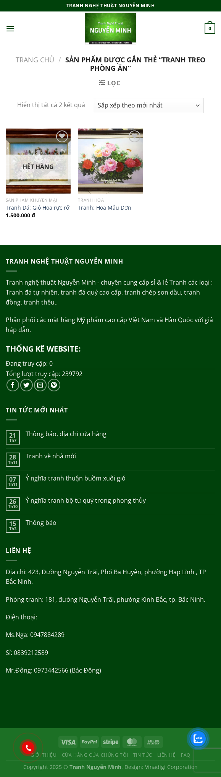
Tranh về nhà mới (51, 456)
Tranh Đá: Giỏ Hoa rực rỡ (37, 207)
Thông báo (41, 522)
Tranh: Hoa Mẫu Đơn (104, 207)
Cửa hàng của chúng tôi (95, 755)
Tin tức (142, 755)
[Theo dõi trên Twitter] (26, 385)
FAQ (185, 755)
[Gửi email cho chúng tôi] (40, 385)
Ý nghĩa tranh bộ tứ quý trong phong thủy (86, 500)
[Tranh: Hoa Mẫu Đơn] (110, 161)
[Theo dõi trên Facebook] (12, 385)
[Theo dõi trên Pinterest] (54, 385)
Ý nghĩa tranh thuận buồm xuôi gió (76, 478)
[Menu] (10, 28)
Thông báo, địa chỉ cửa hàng (66, 434)
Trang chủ (35, 59)
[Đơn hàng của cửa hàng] (148, 105)
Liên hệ (166, 755)
